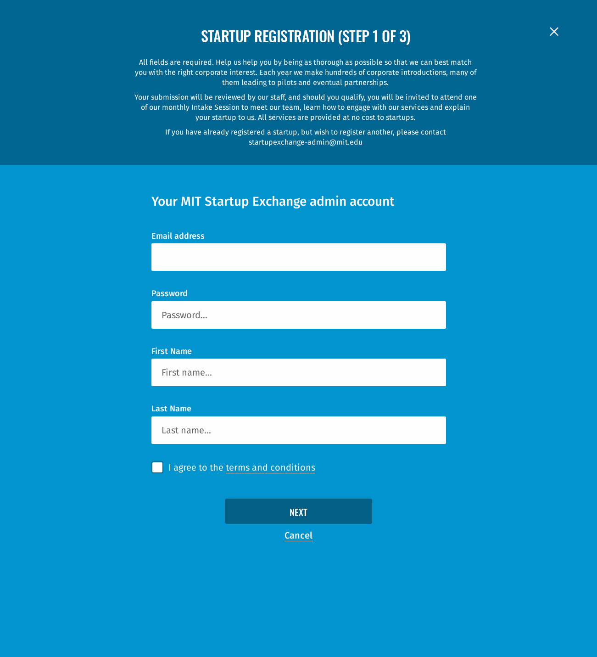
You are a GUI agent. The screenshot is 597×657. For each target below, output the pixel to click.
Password (169, 293)
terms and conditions (270, 467)
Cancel (298, 535)
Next (298, 513)
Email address (178, 236)
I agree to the (241, 467)
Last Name (171, 409)
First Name (171, 351)
